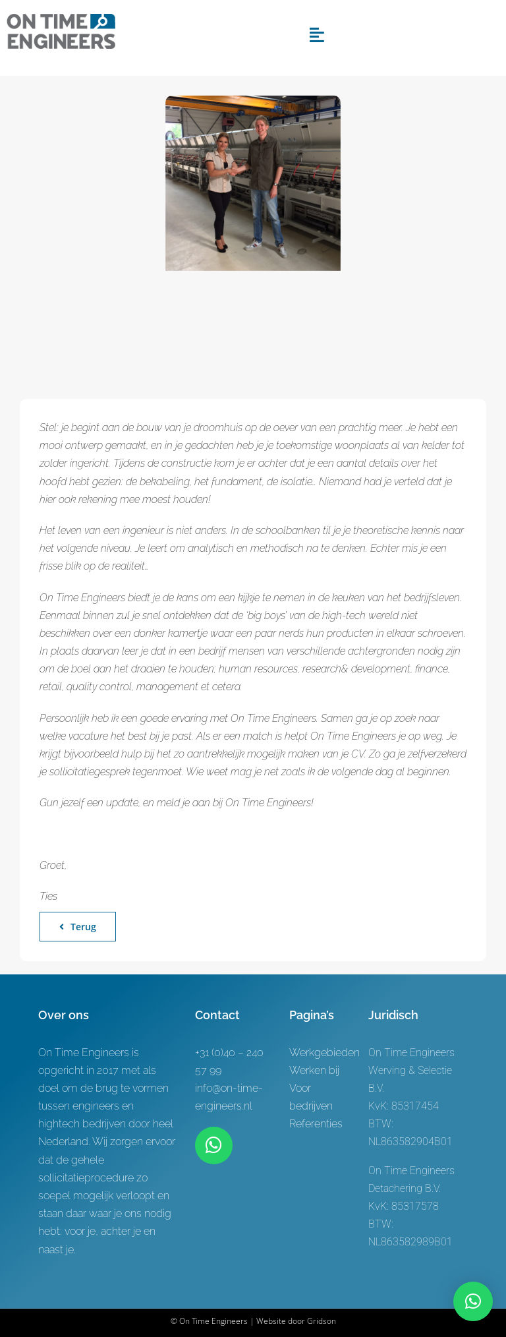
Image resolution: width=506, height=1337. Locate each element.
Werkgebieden (324, 1052)
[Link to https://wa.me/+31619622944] (213, 1145)
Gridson (321, 1320)
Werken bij (314, 1070)
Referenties (316, 1123)
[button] (473, 1301)
